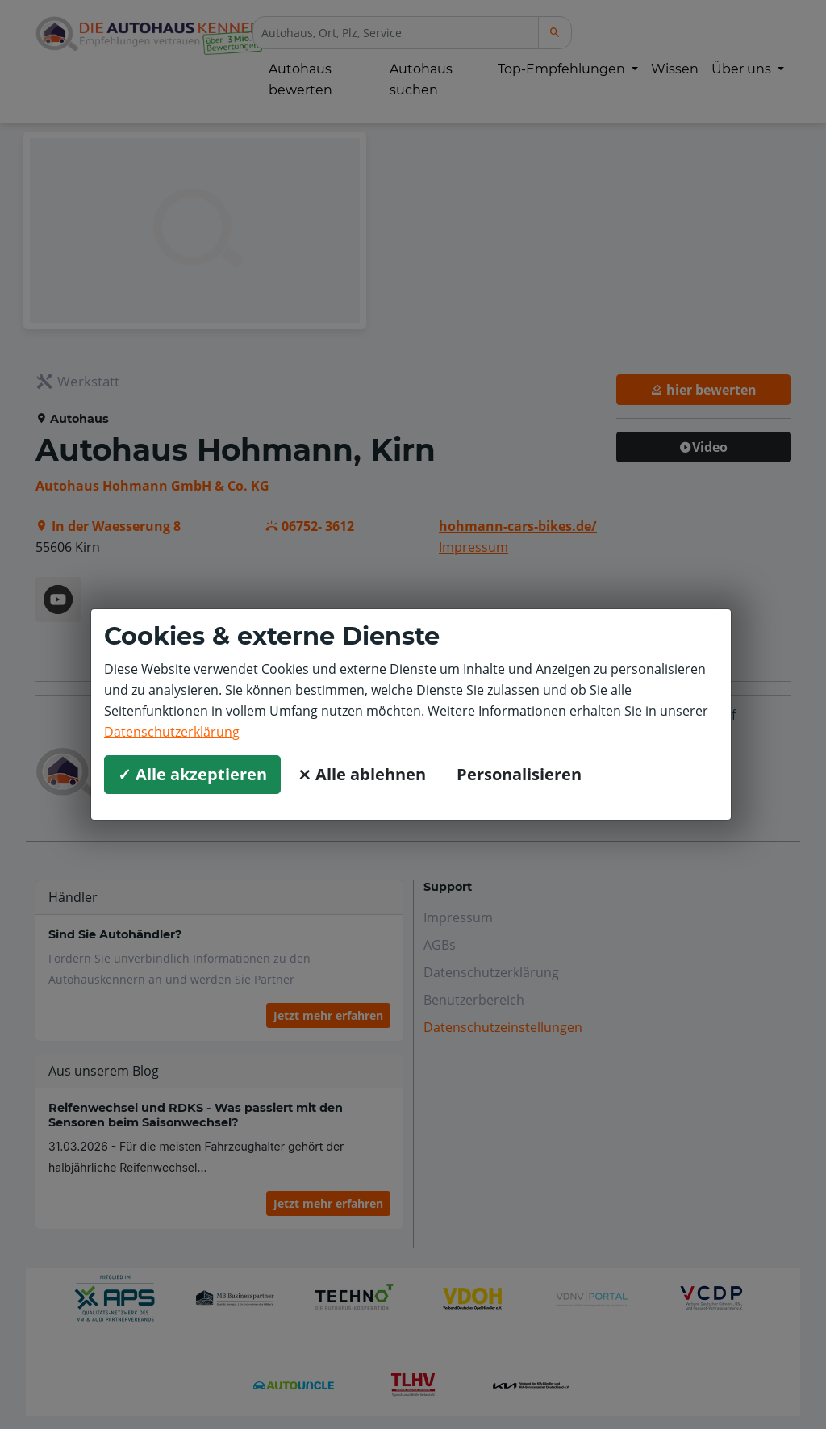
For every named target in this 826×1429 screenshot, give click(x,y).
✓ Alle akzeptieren (192, 774)
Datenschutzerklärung (172, 732)
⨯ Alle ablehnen (362, 774)
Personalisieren (519, 774)
